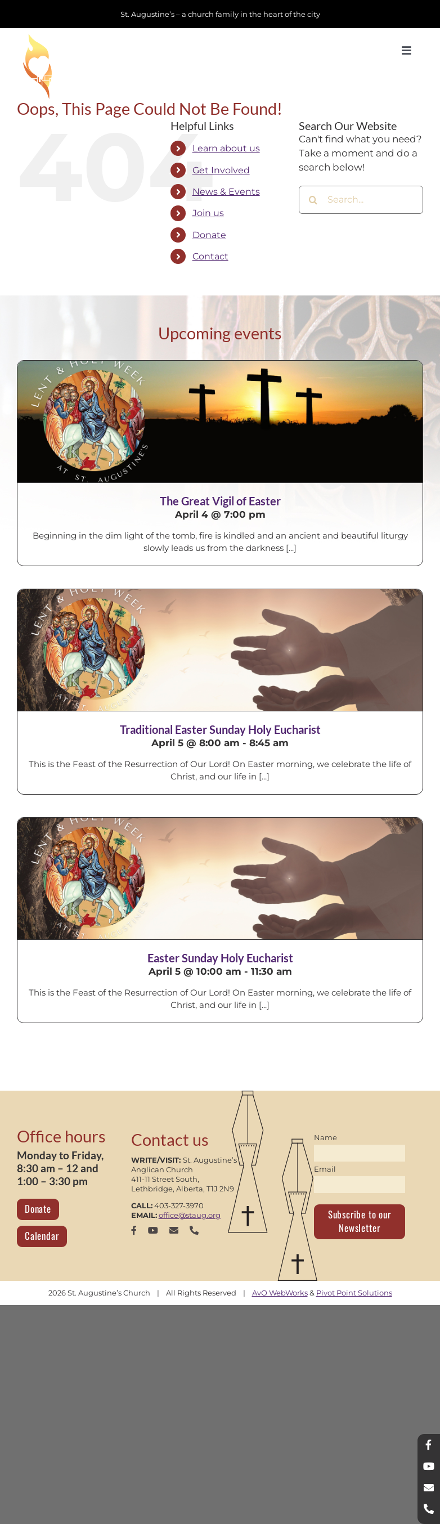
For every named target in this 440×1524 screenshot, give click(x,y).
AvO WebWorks (280, 1292)
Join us (208, 213)
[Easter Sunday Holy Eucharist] (220, 878)
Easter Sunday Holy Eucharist (220, 958)
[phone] (194, 1230)
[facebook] (134, 1230)
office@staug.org (190, 1215)
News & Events (226, 191)
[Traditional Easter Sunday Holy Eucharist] (220, 650)
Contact (210, 256)
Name (325, 1137)
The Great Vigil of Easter (220, 501)
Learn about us (226, 148)
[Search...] (361, 200)
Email (325, 1168)
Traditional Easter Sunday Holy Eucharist (220, 729)
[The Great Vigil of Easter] (220, 421)
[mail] (173, 1230)
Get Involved (221, 170)
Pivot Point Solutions (354, 1292)
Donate (209, 235)
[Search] (313, 200)
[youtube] (153, 1230)
